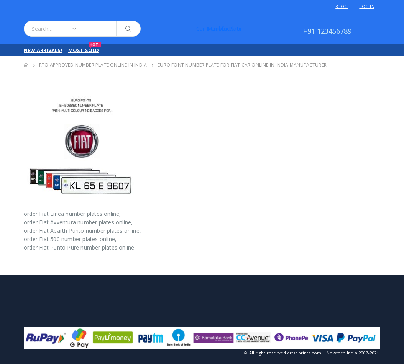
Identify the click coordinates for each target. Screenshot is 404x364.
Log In (366, 6)
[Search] (128, 28)
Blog (341, 6)
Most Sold (84, 49)
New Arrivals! (43, 50)
